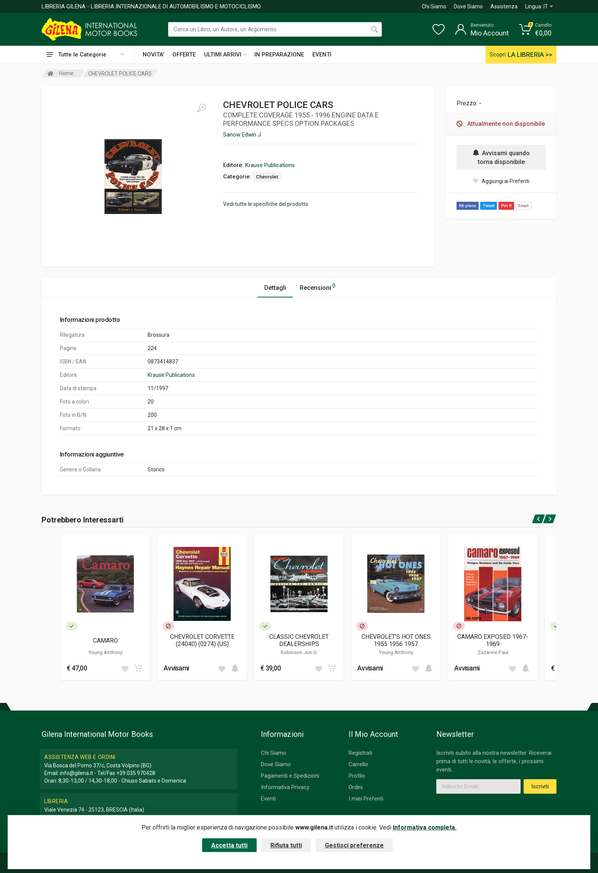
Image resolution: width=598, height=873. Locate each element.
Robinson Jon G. (299, 652)
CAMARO (105, 640)
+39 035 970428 (135, 773)
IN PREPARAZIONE (279, 54)
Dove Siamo (468, 6)
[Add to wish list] (125, 668)
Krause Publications (270, 165)
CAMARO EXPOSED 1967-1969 (492, 640)
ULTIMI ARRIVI (225, 54)
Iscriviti (540, 786)
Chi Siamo (434, 6)
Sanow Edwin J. (242, 134)
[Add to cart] (138, 668)
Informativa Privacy (285, 787)
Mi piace (467, 205)
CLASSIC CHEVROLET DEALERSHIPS (299, 640)
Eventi (268, 798)
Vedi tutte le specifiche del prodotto (265, 204)
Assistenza (504, 6)
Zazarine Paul (492, 652)
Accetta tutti (229, 845)
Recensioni (317, 286)
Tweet (488, 205)
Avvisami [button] (176, 668)
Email (523, 205)
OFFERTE (184, 54)
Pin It (506, 205)
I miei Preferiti (366, 798)
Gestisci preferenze (354, 845)
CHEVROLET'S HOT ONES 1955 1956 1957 (396, 640)
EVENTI (321, 54)
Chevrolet (267, 177)
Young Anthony (105, 652)
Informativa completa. (425, 827)
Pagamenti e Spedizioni (290, 775)
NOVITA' (153, 54)
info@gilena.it (76, 773)
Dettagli (275, 287)
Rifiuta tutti (286, 845)
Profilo (357, 775)
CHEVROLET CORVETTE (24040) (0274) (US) (202, 640)
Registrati (360, 752)
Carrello (358, 764)
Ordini (356, 787)
